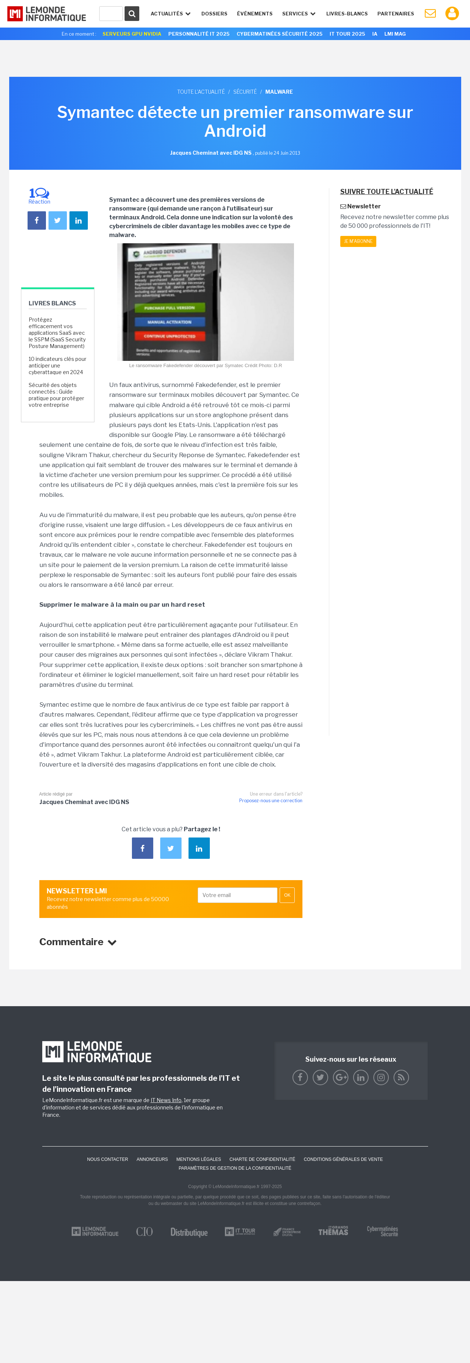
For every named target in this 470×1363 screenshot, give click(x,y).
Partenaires (395, 14)
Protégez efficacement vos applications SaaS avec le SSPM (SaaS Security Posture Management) (57, 332)
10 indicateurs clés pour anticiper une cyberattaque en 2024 (57, 365)
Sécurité (245, 92)
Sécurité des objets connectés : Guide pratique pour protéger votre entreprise (56, 395)
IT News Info (166, 1100)
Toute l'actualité (201, 92)
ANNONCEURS (152, 1159)
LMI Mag (395, 34)
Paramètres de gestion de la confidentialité (235, 1168)
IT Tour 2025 (347, 34)
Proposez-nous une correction (270, 800)
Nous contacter (107, 1159)
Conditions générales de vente (343, 1159)
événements (255, 14)
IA (374, 34)
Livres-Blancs (347, 14)
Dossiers (214, 14)
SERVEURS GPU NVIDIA (132, 34)
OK (287, 895)
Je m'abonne (358, 241)
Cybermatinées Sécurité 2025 (280, 34)
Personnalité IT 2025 (199, 34)
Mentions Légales (198, 1159)
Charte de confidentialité (262, 1159)
